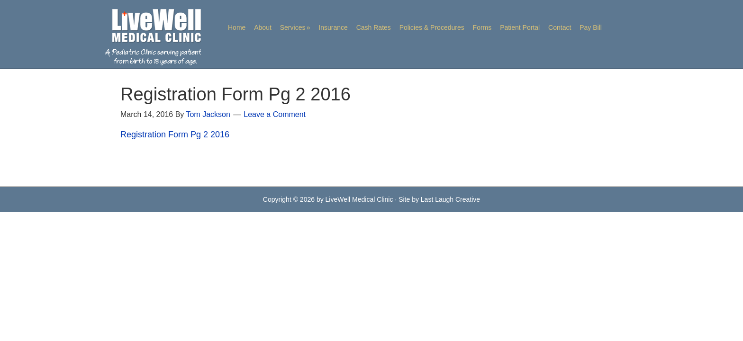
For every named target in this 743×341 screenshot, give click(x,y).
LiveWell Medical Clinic (151, 37)
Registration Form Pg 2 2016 (174, 134)
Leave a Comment (275, 114)
